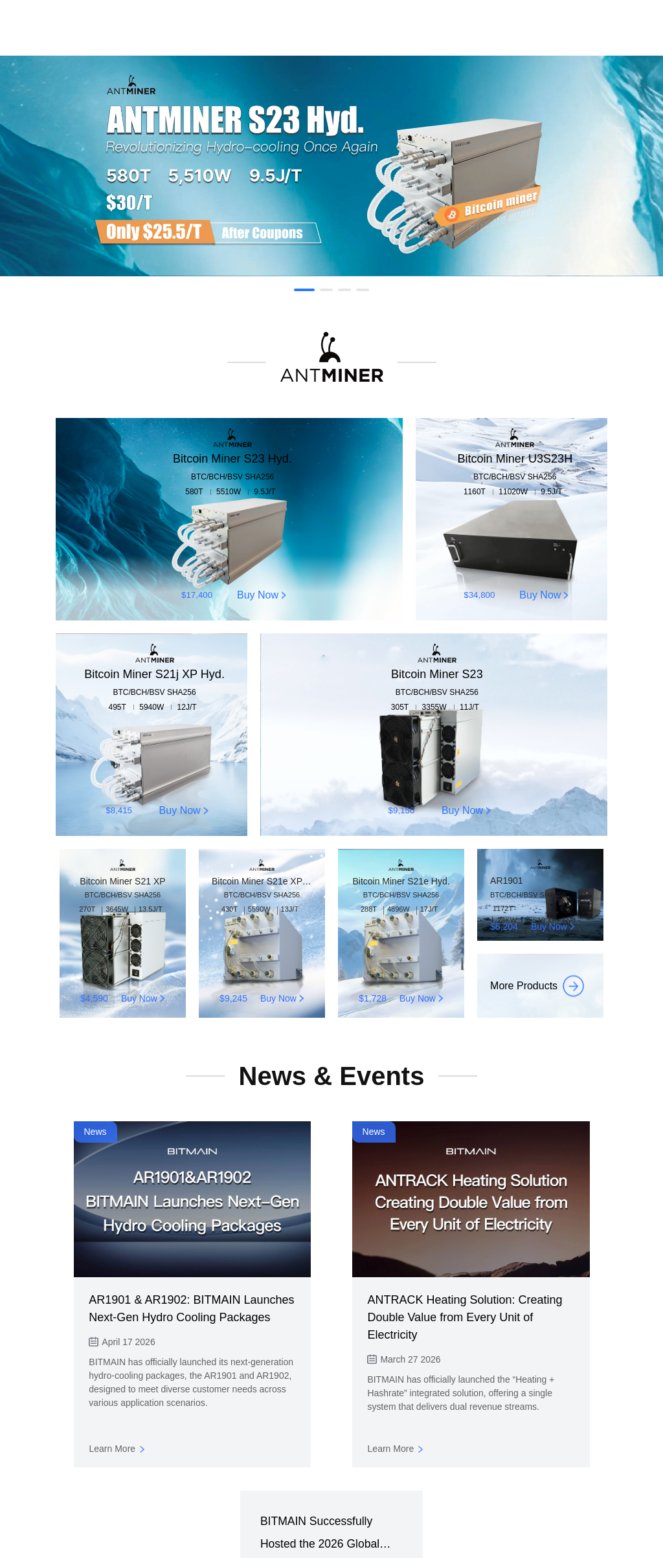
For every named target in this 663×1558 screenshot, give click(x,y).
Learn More (554, 1448)
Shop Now (331, 1511)
